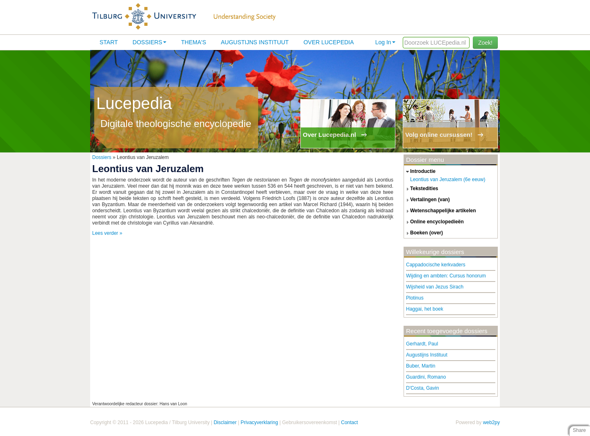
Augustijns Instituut (255, 42)
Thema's (193, 42)
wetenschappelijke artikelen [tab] (440, 211)
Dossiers (149, 42)
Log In (385, 42)
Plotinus (415, 298)
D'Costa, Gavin (422, 388)
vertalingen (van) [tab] (427, 200)
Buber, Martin (420, 366)
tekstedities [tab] (421, 189)
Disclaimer (224, 422)
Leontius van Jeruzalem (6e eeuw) (447, 179)
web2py (491, 422)
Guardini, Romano (426, 377)
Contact (349, 422)
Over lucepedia (329, 42)
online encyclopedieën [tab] (434, 222)
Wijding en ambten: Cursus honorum (446, 276)
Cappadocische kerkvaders (435, 265)
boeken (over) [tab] (423, 233)
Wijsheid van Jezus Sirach (434, 287)
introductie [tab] (420, 171)
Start (109, 42)
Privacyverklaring (259, 422)
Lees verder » (107, 233)
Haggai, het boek (424, 309)
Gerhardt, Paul (422, 344)
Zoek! (485, 42)
